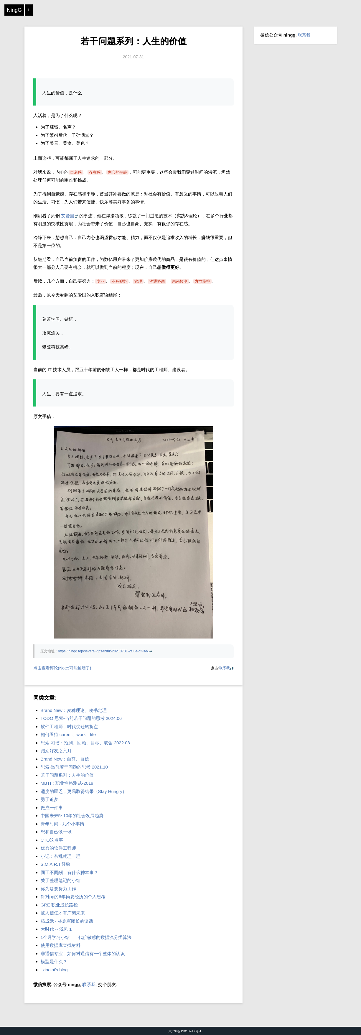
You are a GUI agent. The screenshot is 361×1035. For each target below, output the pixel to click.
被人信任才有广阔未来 (63, 912)
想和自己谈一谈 (56, 831)
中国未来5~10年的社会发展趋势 (72, 815)
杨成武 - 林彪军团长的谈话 (67, 921)
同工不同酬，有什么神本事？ (69, 872)
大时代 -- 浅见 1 (56, 929)
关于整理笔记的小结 (60, 880)
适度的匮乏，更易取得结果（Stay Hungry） (84, 791)
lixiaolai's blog (54, 969)
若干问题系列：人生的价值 (133, 41)
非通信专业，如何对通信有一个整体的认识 (83, 953)
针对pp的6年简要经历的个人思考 (73, 896)
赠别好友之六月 (56, 750)
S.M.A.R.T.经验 (56, 864)
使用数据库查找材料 (60, 945)
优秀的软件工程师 (58, 847)
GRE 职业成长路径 (59, 904)
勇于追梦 (49, 799)
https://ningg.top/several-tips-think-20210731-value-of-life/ (103, 651)
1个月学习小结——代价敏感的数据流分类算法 (86, 937)
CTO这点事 (52, 840)
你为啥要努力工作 (58, 888)
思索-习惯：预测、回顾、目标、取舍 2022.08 (85, 742)
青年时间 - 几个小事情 (62, 823)
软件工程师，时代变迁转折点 (69, 726)
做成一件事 (52, 807)
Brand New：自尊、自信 (65, 758)
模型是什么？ (54, 961)
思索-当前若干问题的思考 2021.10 (74, 766)
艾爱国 (67, 215)
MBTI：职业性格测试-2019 (67, 783)
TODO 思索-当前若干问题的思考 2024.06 (81, 718)
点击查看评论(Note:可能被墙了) (62, 668)
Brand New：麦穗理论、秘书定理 (74, 710)
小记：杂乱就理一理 (60, 856)
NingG (14, 10)
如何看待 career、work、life (68, 734)
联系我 (224, 668)
